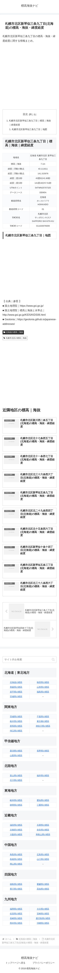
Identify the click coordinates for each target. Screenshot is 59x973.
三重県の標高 (43, 805)
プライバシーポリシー (44, 962)
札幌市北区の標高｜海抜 (15, 338)
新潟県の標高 (16, 751)
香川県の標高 (16, 889)
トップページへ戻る (15, 962)
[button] (53, 659)
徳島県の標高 (16, 884)
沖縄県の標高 (43, 923)
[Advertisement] (29, 76)
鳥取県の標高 (16, 854)
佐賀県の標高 (16, 913)
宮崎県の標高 (43, 913)
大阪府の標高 (16, 834)
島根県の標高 (16, 859)
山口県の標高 (43, 859)
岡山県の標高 (16, 864)
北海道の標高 (16, 682)
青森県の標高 (16, 687)
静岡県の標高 (16, 805)
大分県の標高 (43, 909)
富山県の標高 (16, 775)
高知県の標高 (43, 889)
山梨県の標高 (16, 755)
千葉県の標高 (43, 716)
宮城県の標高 (16, 696)
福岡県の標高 (16, 909)
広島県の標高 (43, 854)
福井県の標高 (43, 775)
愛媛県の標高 (43, 884)
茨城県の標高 (16, 716)
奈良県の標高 (43, 830)
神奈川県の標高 (43, 726)
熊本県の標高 (16, 923)
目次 (25, 114)
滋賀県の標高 (16, 825)
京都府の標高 (16, 830)
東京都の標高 (43, 721)
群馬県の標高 (16, 726)
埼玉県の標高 (16, 731)
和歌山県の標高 (43, 834)
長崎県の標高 (16, 918)
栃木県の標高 (16, 721)
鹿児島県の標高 (43, 918)
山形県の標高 (43, 687)
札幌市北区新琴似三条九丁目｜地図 (29, 129)
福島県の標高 (43, 692)
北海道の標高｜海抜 (13, 332)
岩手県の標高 (16, 692)
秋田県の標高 (43, 682)
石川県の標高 (16, 780)
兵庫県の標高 (43, 825)
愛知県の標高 (43, 800)
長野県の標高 (43, 751)
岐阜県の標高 (16, 800)
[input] (29, 659)
